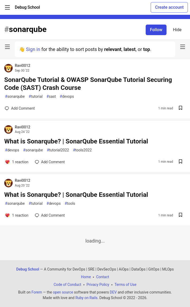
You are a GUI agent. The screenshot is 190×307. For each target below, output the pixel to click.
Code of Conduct (67, 284)
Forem (36, 292)
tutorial (36, 96)
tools (70, 203)
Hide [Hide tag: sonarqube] (177, 29)
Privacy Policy (98, 284)
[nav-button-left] (7, 46)
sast (51, 96)
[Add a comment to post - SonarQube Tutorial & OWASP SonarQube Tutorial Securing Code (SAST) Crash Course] (20, 108)
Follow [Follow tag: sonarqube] (156, 29)
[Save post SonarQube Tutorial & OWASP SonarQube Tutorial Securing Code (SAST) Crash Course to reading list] (180, 108)
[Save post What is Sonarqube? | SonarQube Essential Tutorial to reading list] (180, 162)
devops (67, 96)
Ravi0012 (22, 65)
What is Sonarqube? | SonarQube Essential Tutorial (76, 141)
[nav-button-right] (182, 46)
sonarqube (15, 96)
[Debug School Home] (27, 7)
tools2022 (82, 150)
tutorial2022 (58, 150)
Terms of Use (125, 284)
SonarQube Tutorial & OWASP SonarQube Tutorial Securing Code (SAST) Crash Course (88, 83)
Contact (102, 277)
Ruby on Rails (86, 298)
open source (63, 292)
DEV (113, 292)
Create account (169, 7)
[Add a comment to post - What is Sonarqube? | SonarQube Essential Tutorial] (17, 162)
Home (86, 277)
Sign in (33, 49)
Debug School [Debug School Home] (27, 269)
